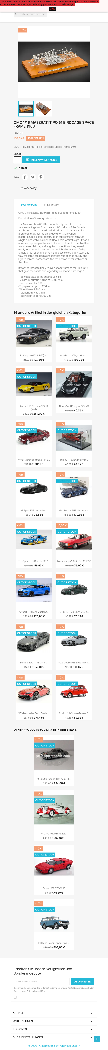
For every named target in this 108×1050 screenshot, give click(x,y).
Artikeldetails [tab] (51, 204)
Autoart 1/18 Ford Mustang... (34, 611)
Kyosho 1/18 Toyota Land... (74, 355)
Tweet (33, 177)
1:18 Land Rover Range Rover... (54, 942)
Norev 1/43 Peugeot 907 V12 (74, 406)
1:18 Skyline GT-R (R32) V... (34, 355)
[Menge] (17, 159)
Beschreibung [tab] (29, 204)
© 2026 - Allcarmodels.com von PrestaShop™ (54, 1045)
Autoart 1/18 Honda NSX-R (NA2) (34, 408)
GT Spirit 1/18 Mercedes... (34, 510)
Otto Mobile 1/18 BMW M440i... (74, 662)
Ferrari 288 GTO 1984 (54, 888)
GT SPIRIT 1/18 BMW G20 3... (74, 611)
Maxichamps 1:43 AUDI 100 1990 (74, 561)
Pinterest (41, 177)
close (52, 8)
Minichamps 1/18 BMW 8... (33, 662)
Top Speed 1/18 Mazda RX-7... (33, 561)
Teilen (25, 177)
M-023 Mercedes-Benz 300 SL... (54, 778)
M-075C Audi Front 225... (54, 833)
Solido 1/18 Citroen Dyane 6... (74, 713)
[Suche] (30, 14)
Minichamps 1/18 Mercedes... (74, 510)
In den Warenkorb (41, 160)
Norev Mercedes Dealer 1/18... (34, 459)
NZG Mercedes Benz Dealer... (34, 713)
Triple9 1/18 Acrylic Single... (74, 459)
